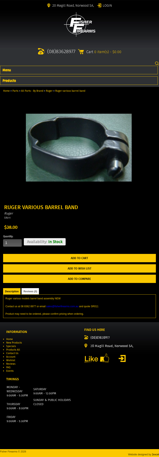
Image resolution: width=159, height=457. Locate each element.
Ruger (49, 91)
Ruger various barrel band (70, 91)
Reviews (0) (30, 291)
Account (10, 356)
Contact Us (12, 353)
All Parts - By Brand (32, 91)
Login (107, 5)
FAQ (8, 367)
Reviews (11, 364)
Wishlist (10, 360)
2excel (155, 454)
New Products (14, 342)
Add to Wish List (79, 268)
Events (10, 371)
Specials (11, 346)
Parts (15, 91)
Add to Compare (79, 279)
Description (12, 291)
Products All (13, 349)
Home (6, 91)
